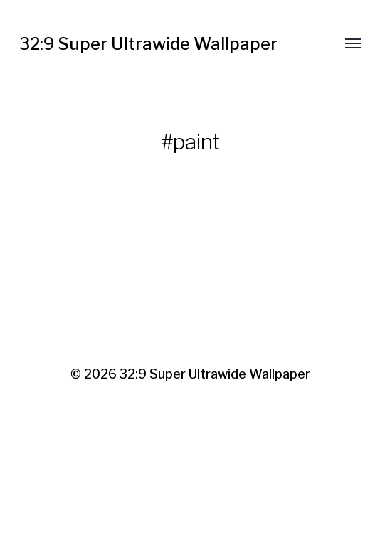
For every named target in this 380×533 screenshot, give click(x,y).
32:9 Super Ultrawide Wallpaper (148, 43)
